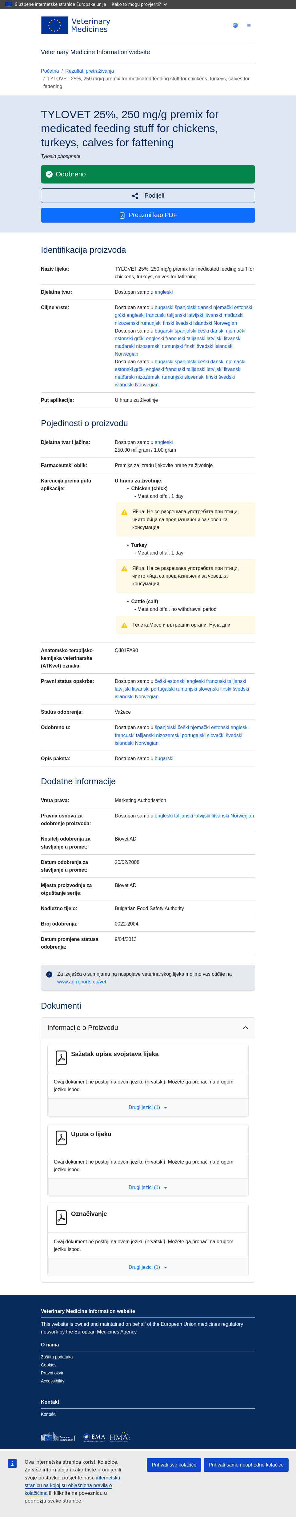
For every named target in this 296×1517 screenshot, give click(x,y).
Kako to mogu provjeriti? (139, 4)
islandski (202, 323)
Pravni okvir (52, 1372)
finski (168, 323)
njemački (223, 307)
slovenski (194, 377)
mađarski (233, 315)
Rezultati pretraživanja (89, 71)
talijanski (176, 315)
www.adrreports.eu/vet (81, 981)
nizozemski (127, 323)
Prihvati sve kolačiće (174, 1464)
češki (203, 330)
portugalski (162, 689)
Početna (50, 71)
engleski (164, 292)
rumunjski (151, 323)
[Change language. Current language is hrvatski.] (235, 25)
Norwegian (225, 323)
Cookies (49, 1364)
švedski (183, 323)
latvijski (195, 315)
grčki (120, 315)
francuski (156, 315)
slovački (216, 735)
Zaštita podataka (57, 1356)
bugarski (164, 307)
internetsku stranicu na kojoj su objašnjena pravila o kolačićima (72, 1485)
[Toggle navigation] (249, 25)
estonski (243, 307)
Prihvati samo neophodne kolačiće (246, 1464)
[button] (148, 195)
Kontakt (48, 1414)
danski (205, 307)
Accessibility (52, 1380)
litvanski (213, 315)
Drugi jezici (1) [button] (148, 1107)
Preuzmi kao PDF (148, 215)
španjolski (185, 307)
